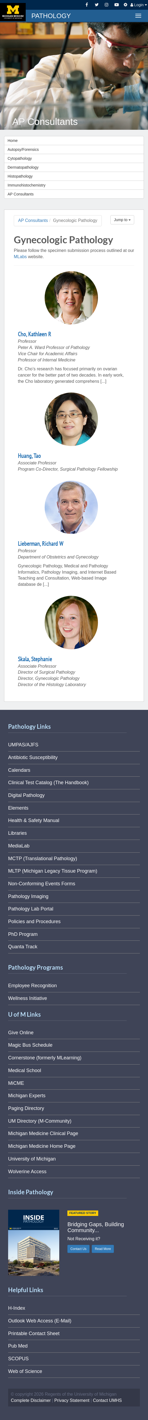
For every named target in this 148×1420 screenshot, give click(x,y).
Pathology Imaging (28, 896)
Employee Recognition (32, 985)
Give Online (21, 1032)
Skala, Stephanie (35, 659)
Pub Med (18, 1346)
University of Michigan (32, 1159)
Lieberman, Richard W (40, 543)
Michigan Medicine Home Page (41, 1146)
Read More (103, 1249)
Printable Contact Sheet (34, 1333)
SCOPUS (18, 1358)
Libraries (17, 833)
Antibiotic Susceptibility (33, 757)
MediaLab (18, 846)
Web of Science (25, 1371)
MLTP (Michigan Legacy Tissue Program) (52, 871)
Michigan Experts (26, 1095)
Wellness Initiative (27, 998)
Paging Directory (26, 1108)
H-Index (16, 1308)
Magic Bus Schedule (30, 1045)
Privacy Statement (72, 1400)
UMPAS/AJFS (23, 744)
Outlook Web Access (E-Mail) (39, 1320)
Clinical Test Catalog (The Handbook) (48, 782)
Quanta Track (22, 946)
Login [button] (138, 5)
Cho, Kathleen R (34, 334)
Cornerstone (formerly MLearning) (44, 1057)
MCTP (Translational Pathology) (42, 858)
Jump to (122, 220)
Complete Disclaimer (31, 1400)
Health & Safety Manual (33, 820)
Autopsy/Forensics (23, 149)
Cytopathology (20, 158)
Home (13, 140)
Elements (18, 808)
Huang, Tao (29, 456)
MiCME (16, 1083)
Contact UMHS (107, 1400)
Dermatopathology (23, 167)
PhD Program (23, 934)
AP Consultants (21, 194)
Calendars (19, 770)
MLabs (20, 256)
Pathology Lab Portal (30, 909)
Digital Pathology (26, 795)
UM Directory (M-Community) (39, 1121)
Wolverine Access (27, 1171)
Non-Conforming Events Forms (41, 883)
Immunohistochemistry (26, 185)
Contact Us (78, 1249)
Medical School (24, 1070)
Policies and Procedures (34, 921)
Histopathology (20, 176)
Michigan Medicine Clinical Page (43, 1133)
